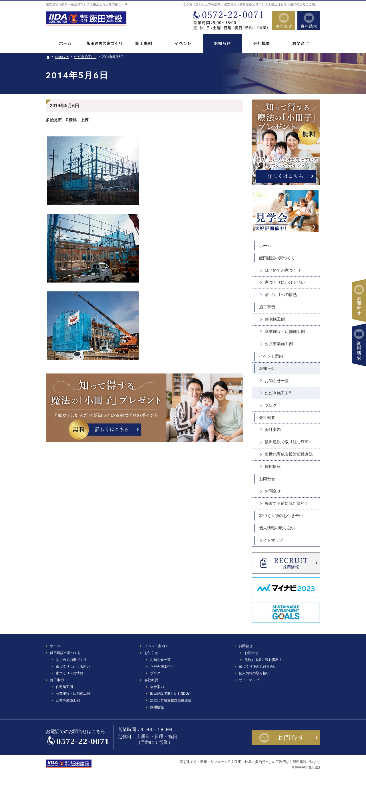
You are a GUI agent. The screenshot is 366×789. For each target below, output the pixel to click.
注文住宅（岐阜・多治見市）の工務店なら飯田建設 (267, 762)
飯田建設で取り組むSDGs (288, 442)
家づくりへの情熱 (281, 294)
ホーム (265, 245)
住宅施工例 (275, 319)
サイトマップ (271, 540)
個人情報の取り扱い (277, 528)
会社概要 (267, 417)
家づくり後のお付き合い (281, 515)
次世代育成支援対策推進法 (289, 454)
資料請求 (308, 20)
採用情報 (273, 466)
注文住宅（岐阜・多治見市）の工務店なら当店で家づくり (87, 4)
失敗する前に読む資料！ (287, 503)
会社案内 (273, 429)
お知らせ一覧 (277, 380)
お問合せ (267, 478)
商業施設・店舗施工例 (285, 331)
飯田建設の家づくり (277, 258)
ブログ (271, 405)
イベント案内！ (273, 356)
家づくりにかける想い (285, 282)
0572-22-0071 (230, 20)
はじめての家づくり (283, 270)
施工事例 (267, 307)
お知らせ (267, 368)
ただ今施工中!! (278, 393)
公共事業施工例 (279, 343)
